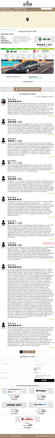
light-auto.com (16, 43)
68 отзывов (41, 399)
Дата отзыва (44, 96)
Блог (25, 10)
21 (48, 46)
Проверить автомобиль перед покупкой (27, 89)
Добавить (44, 380)
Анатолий (3, 123)
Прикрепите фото (37, 367)
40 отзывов (27, 427)
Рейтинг (51, 96)
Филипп (3, 164)
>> (33, 351)
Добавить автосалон (7, 10)
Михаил (3, 180)
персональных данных (39, 376)
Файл (37, 369)
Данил (3, 142)
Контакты (19, 10)
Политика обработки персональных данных (45, 435)
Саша (3, 201)
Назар (3, 225)
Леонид (3, 247)
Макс (3, 104)
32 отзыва (14, 399)
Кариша (3, 327)
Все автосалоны (6, 8)
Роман (3, 269)
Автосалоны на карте (19, 8)
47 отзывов (14, 413)
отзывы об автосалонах (15, 435)
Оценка (35, 371)
